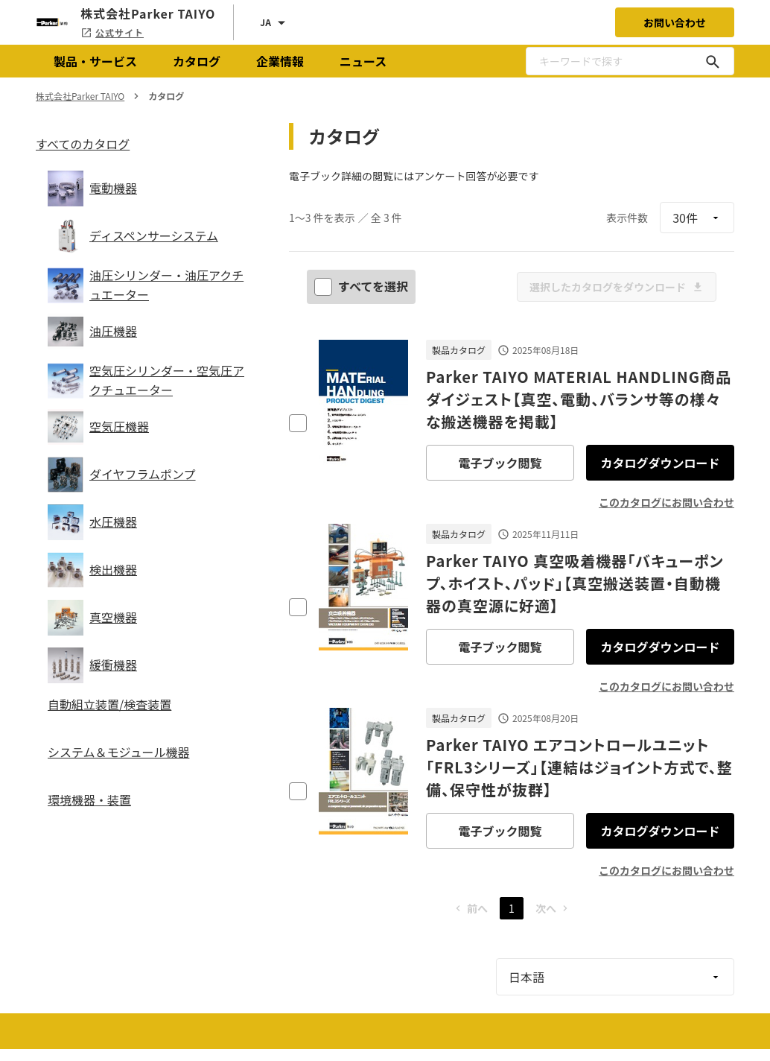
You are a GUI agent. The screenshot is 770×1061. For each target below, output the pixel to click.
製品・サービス (95, 61)
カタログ (196, 61)
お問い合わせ (674, 22)
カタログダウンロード (659, 463)
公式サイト (112, 32)
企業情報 (280, 61)
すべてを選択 (362, 286)
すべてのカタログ (83, 144)
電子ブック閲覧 (499, 463)
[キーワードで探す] (713, 61)
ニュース (363, 61)
